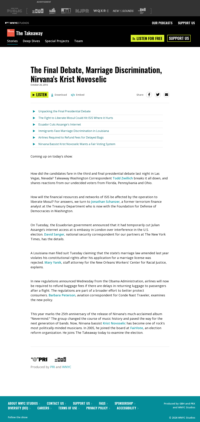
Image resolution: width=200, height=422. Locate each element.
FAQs (103, 403)
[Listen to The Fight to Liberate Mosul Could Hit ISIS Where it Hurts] (35, 118)
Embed (77, 94)
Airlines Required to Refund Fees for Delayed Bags (71, 137)
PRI (52, 367)
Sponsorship (125, 403)
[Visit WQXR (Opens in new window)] (100, 11)
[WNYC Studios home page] (21, 22)
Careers (44, 408)
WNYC (66, 367)
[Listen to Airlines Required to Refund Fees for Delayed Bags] (35, 137)
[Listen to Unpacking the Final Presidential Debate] (35, 111)
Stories (12, 41)
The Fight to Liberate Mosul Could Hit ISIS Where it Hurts (75, 118)
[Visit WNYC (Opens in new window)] (37, 11)
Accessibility (127, 408)
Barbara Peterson (62, 295)
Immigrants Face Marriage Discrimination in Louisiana (73, 131)
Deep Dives (31, 41)
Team (78, 41)
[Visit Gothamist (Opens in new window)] (52, 11)
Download (59, 94)
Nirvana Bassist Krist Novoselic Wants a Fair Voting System (76, 144)
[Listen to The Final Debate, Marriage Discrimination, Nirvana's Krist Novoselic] (39, 95)
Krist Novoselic (114, 323)
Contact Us (56, 403)
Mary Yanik (52, 262)
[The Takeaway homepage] (11, 33)
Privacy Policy (98, 408)
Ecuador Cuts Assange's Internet (59, 124)
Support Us (186, 23)
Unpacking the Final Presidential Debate (64, 111)
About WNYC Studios (24, 403)
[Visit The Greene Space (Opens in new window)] (142, 11)
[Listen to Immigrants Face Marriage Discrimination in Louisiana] (35, 131)
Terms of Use (68, 408)
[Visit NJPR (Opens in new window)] (82, 11)
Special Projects (57, 41)
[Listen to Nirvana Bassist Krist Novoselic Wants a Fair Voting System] (35, 144)
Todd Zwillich (123, 178)
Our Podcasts (162, 23)
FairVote (136, 328)
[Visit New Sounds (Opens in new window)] (123, 11)
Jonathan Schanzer (105, 201)
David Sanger (54, 234)
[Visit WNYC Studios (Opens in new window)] (66, 10)
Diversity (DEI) (19, 408)
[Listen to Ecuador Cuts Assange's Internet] (35, 124)
